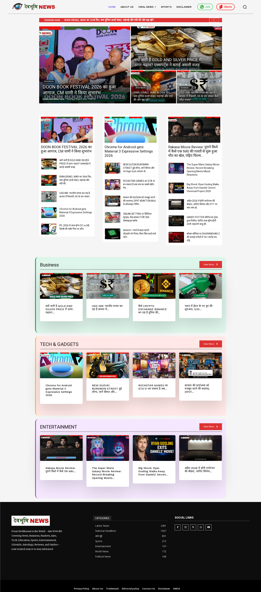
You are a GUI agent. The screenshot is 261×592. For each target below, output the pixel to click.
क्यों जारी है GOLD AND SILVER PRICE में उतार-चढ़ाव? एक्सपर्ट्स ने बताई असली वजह (75, 163)
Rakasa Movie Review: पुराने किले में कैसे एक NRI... (60, 465)
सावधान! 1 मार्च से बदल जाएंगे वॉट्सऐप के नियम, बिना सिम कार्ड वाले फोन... (139, 233)
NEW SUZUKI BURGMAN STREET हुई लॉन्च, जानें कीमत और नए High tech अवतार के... (138, 168)
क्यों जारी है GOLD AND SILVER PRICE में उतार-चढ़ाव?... (58, 309)
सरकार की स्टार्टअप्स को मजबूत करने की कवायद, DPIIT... (200, 386)
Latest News (140, 88)
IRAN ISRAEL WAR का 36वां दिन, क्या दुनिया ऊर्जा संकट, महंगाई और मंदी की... (75, 180)
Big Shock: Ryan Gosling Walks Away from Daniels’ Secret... (153, 466)
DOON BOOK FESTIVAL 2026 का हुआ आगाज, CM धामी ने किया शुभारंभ (66, 149)
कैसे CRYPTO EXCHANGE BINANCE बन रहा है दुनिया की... (152, 309)
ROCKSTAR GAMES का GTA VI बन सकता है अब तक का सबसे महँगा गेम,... (139, 184)
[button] (245, 7)
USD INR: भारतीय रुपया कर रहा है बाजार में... (106, 307)
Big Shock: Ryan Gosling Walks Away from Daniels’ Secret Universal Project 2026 (203, 188)
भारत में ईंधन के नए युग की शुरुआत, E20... (198, 307)
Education (49, 81)
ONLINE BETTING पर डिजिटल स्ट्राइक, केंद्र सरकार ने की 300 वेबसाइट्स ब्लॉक (137, 217)
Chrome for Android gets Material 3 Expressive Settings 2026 (75, 212)
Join (205, 7)
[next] (217, 20)
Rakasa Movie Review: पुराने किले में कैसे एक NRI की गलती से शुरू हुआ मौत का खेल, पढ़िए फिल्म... (193, 151)
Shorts (225, 7)
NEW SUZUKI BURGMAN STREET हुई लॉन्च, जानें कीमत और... (107, 387)
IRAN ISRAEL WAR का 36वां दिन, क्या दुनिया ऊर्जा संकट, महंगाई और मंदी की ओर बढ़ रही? (112, 20)
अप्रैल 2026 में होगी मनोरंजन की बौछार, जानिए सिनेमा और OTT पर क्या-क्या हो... (202, 204)
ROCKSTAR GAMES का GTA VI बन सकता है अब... (152, 386)
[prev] (211, 20)
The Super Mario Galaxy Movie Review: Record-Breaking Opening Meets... (107, 468)
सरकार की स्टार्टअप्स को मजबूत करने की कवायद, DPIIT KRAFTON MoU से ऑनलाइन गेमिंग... (139, 201)
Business (139, 55)
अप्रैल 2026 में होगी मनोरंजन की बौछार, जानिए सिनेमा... (199, 465)
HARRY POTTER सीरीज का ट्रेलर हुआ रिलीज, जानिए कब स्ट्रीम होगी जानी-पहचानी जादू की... (202, 220)
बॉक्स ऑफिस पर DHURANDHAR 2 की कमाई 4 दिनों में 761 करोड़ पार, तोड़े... (203, 237)
